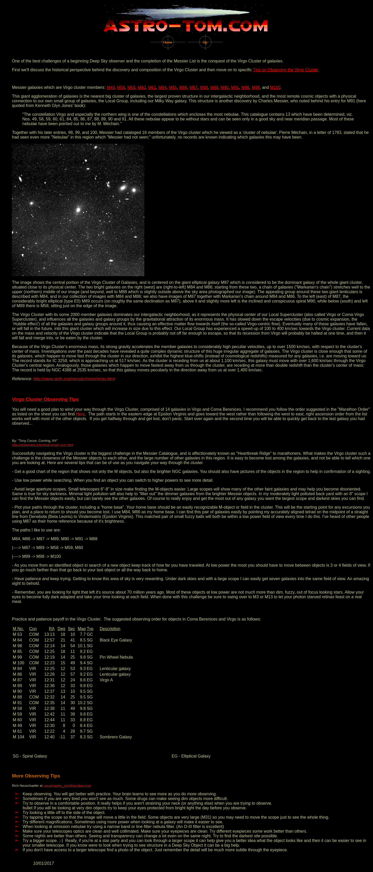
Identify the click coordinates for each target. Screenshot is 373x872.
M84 (162, 87)
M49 (110, 87)
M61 (152, 87)
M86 (183, 87)
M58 (121, 87)
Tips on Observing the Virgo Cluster (285, 70)
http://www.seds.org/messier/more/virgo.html (74, 379)
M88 (204, 87)
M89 (214, 87)
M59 (131, 87)
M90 (225, 87)
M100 (275, 87)
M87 (194, 87)
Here (80, 414)
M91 (235, 87)
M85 (173, 87)
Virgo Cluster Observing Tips (45, 399)
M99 (256, 87)
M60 (142, 87)
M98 (245, 87)
